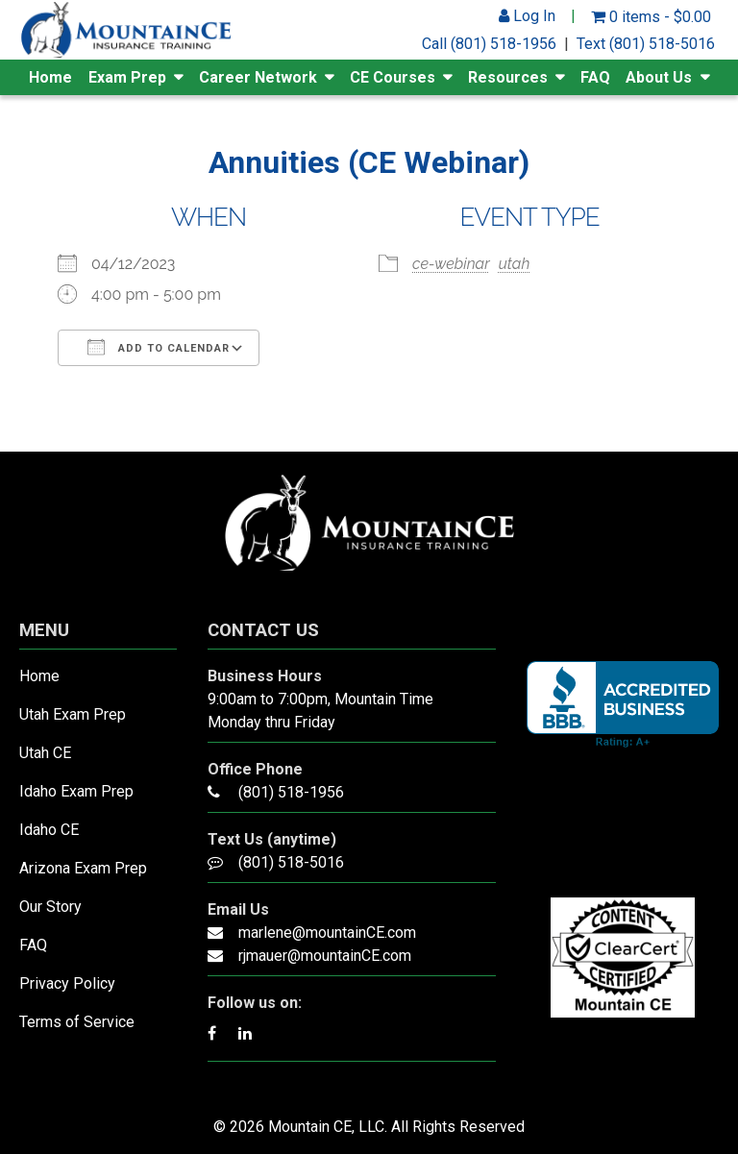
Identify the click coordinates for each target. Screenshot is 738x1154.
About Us (659, 77)
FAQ (595, 77)
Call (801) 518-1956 (489, 44)
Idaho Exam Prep (76, 791)
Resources (508, 77)
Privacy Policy (67, 983)
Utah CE (45, 753)
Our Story (50, 906)
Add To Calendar (158, 347)
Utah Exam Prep (72, 714)
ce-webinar (451, 264)
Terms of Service (77, 1022)
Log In (527, 16)
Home (50, 77)
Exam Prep (127, 77)
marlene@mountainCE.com (327, 932)
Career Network (258, 77)
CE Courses (392, 77)
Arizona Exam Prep (83, 868)
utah (514, 264)
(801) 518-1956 (291, 792)
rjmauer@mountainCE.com (324, 955)
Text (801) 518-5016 (646, 44)
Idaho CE (49, 830)
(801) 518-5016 (291, 862)
